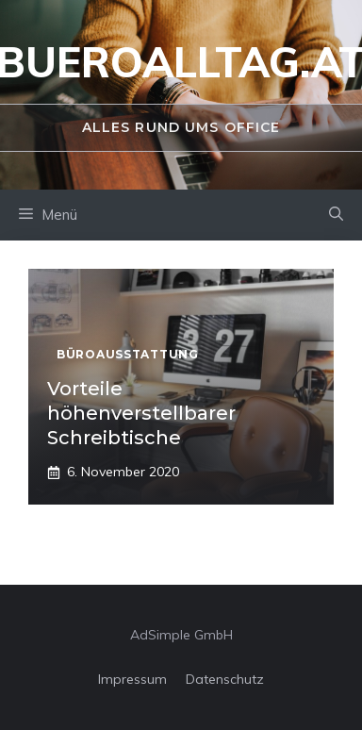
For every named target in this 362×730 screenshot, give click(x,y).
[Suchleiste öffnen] (336, 215)
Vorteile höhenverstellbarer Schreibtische (141, 413)
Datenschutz (225, 679)
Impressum (132, 679)
